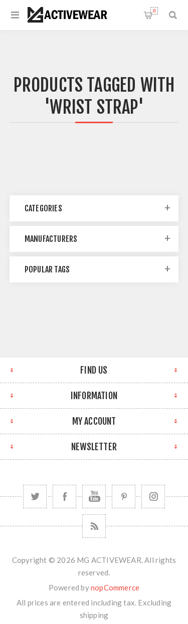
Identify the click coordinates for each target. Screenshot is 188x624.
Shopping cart (154, 11)
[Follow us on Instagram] (153, 496)
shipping (94, 614)
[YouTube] (94, 496)
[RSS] (94, 526)
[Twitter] (35, 496)
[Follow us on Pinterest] (123, 496)
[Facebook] (64, 496)
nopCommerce (115, 587)
